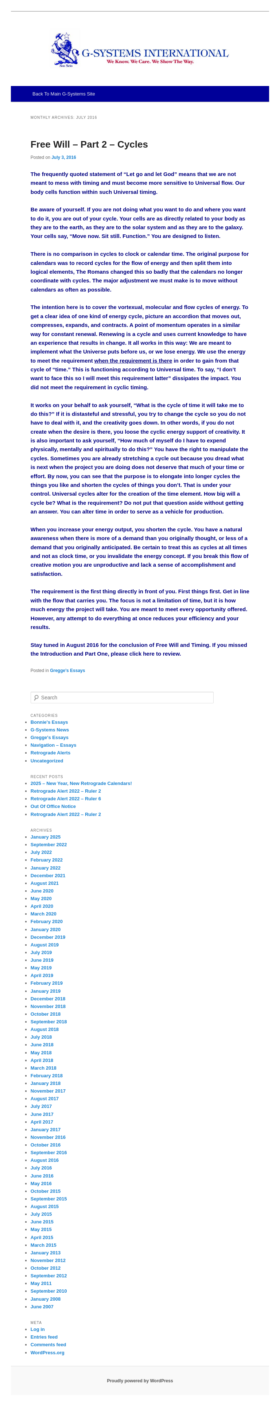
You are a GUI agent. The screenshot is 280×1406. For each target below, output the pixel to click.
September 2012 (49, 1275)
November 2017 (48, 1091)
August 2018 (45, 1029)
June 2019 (42, 960)
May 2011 (41, 1283)
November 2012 (48, 1260)
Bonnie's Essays (49, 722)
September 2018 (49, 1021)
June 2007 (42, 1306)
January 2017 (46, 1129)
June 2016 (42, 1176)
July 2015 (41, 1214)
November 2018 (48, 1006)
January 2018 (46, 1083)
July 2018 (41, 1037)
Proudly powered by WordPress (140, 1380)
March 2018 (44, 1068)
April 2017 (42, 1122)
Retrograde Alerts (50, 752)
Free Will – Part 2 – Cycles (89, 144)
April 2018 (42, 1060)
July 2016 (41, 1168)
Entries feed (44, 1337)
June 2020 (42, 891)
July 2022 (41, 852)
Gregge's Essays (67, 670)
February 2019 (47, 983)
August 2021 (45, 883)
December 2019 (48, 937)
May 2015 (41, 1229)
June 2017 (42, 1114)
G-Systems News (50, 730)
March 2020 (44, 914)
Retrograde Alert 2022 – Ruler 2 (66, 791)
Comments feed (48, 1344)
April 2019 (42, 975)
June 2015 (42, 1222)
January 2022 (46, 868)
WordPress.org (48, 1352)
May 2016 (41, 1183)
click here (142, 654)
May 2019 (41, 967)
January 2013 (46, 1252)
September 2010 (49, 1291)
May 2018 (41, 1052)
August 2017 (45, 1098)
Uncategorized (47, 760)
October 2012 (46, 1268)
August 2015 (45, 1206)
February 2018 (47, 1075)
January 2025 (46, 837)
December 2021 (48, 875)
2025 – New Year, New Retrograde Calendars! (81, 783)
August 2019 (45, 945)
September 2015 (49, 1199)
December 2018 (48, 998)
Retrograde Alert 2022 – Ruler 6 (66, 798)
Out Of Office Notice (53, 806)
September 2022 (49, 844)
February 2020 (47, 921)
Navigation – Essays (54, 745)
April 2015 (42, 1237)
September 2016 (49, 1152)
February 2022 (47, 860)
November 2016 (48, 1137)
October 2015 (46, 1191)
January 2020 (46, 929)
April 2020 (42, 906)
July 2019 (41, 952)
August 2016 (45, 1160)
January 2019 (46, 991)
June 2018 (42, 1044)
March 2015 (44, 1245)
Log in (38, 1329)
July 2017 (41, 1106)
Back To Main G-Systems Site (63, 94)
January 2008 (46, 1299)
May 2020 (41, 898)
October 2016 (46, 1145)
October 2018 (46, 1014)
